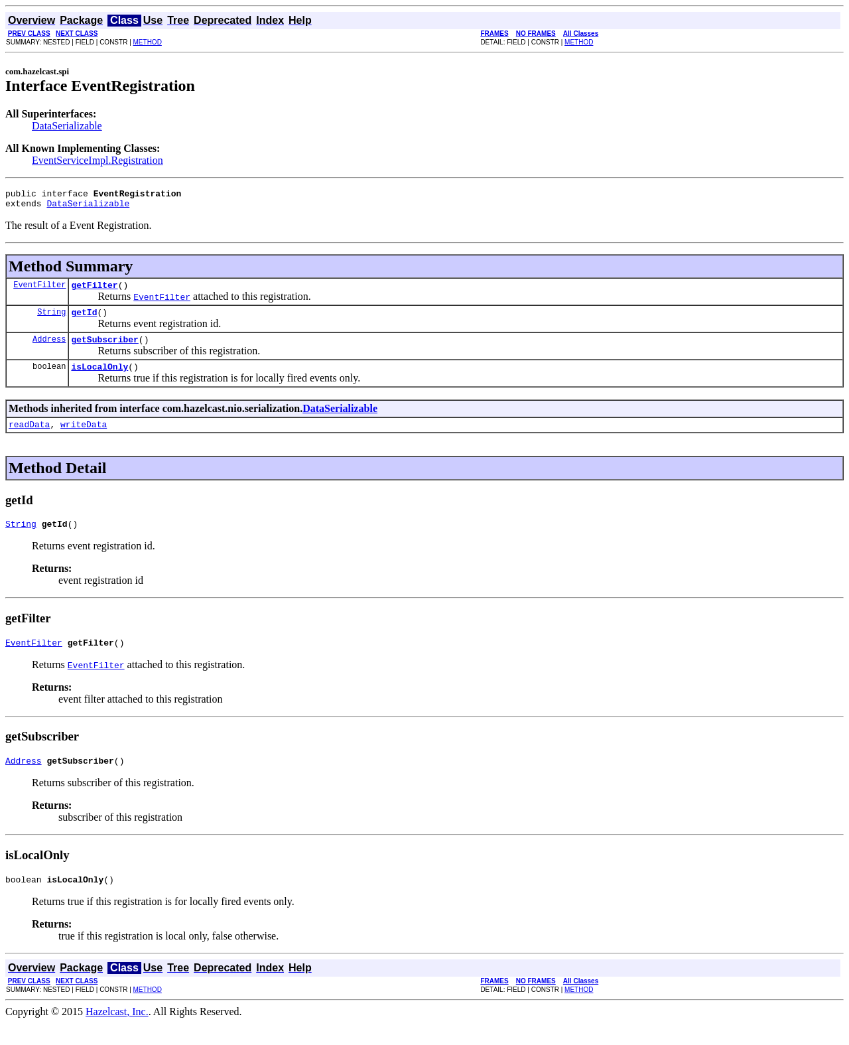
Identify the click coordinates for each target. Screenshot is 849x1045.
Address (49, 348)
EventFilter (39, 290)
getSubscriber (104, 349)
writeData (83, 438)
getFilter (94, 291)
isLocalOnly (99, 378)
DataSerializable (67, 125)
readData (29, 438)
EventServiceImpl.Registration (97, 160)
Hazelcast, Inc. (117, 1033)
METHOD (147, 42)
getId (84, 320)
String (51, 319)
